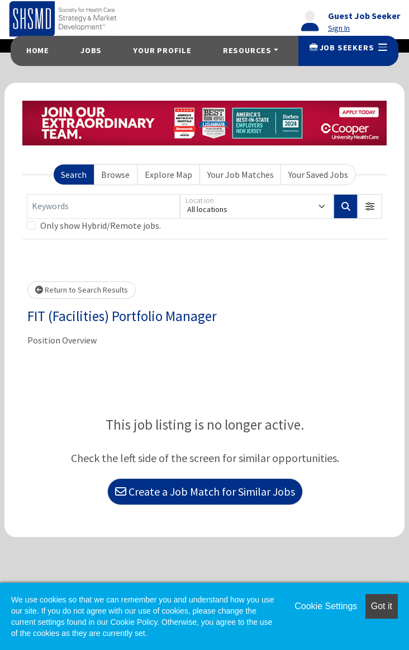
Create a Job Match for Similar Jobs (205, 491)
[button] (370, 206)
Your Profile (162, 50)
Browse (115, 174)
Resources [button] (247, 50)
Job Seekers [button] (348, 48)
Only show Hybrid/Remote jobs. (100, 225)
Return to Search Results (81, 290)
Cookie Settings (325, 606)
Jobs (91, 50)
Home (37, 50)
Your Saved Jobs (318, 174)
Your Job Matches (240, 174)
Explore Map (168, 174)
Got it (381, 606)
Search (74, 174)
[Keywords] (103, 206)
